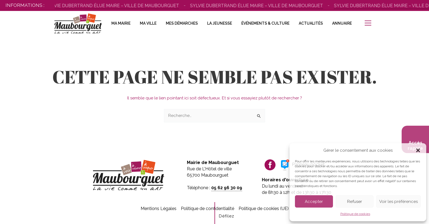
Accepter (314, 201)
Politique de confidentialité (207, 208)
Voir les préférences (398, 201)
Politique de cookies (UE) (264, 208)
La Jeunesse (219, 23)
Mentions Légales (158, 208)
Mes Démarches (182, 23)
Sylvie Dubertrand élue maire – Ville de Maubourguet (113, 5)
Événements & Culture (265, 23)
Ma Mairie (121, 23)
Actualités (311, 23)
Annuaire (342, 23)
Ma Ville (148, 23)
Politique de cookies (355, 214)
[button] (418, 150)
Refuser (354, 201)
